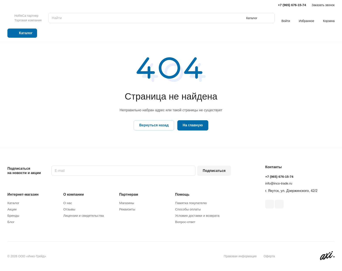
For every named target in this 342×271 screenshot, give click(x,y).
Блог (10, 222)
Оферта (269, 256)
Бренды (13, 215)
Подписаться (214, 171)
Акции (12, 209)
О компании (73, 194)
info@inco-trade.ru (278, 183)
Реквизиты (127, 209)
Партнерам (128, 194)
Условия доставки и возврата (197, 215)
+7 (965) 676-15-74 (292, 5)
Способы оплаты (188, 209)
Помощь (182, 194)
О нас (67, 203)
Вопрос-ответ (185, 222)
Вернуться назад (154, 125)
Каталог (13, 203)
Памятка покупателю (191, 203)
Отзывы (69, 209)
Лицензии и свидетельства (83, 215)
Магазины (126, 203)
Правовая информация (240, 256)
